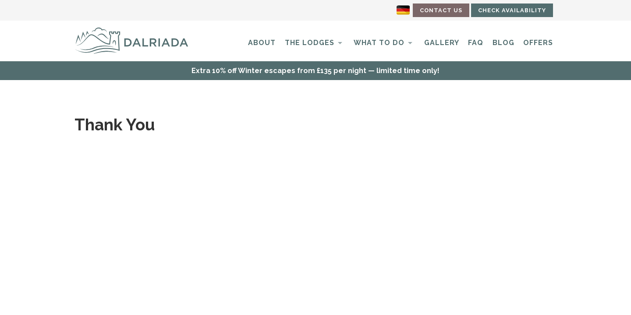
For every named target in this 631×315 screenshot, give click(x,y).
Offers (538, 42)
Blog (503, 42)
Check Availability (512, 10)
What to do (379, 42)
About (262, 42)
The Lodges (309, 42)
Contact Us (441, 10)
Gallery (441, 42)
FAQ (475, 42)
